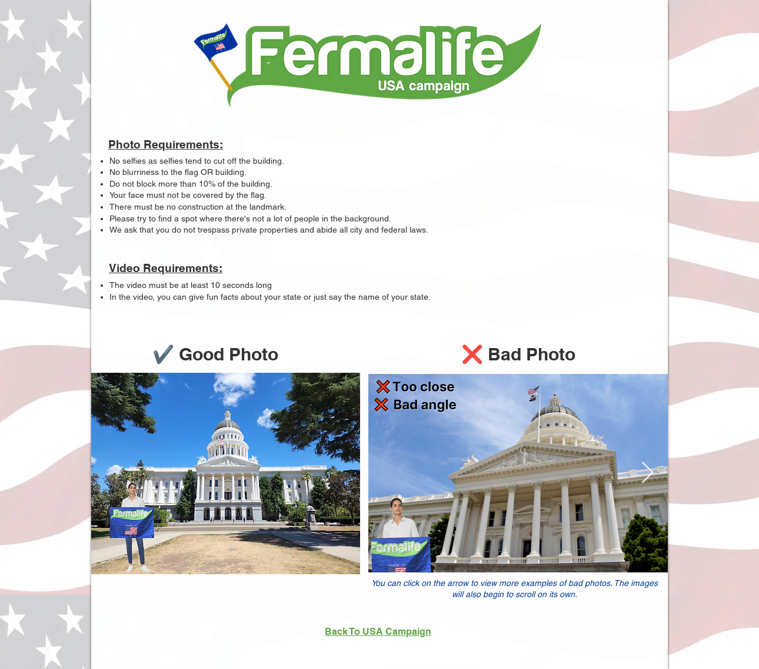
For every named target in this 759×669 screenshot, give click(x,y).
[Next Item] (647, 473)
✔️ (165, 354)
